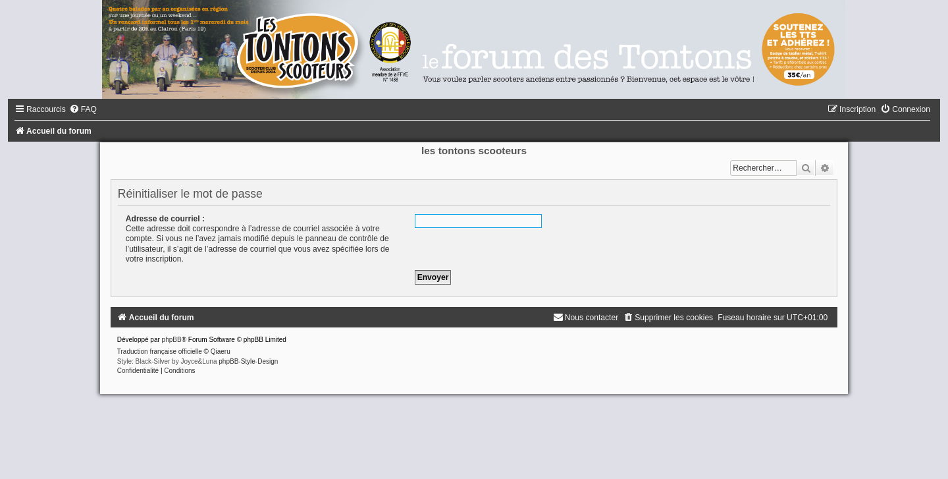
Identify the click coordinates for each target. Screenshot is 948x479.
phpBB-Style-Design (248, 361)
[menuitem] (83, 109)
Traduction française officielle (159, 351)
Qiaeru (220, 351)
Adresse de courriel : (165, 218)
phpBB (172, 339)
